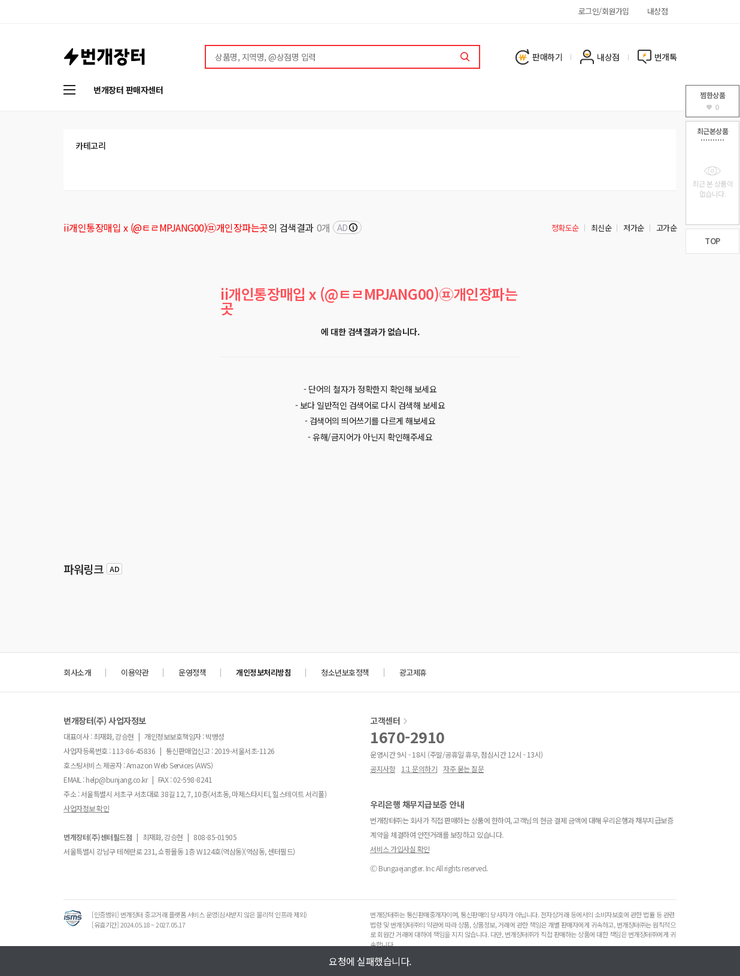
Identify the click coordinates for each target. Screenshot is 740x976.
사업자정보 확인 (86, 808)
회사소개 (77, 672)
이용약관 (134, 672)
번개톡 (657, 57)
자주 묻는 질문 (463, 769)
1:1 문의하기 (419, 769)
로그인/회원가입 (603, 11)
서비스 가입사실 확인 (400, 849)
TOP (712, 241)
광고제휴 (413, 672)
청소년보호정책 (345, 672)
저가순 (633, 228)
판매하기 (538, 57)
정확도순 (565, 228)
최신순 (601, 228)
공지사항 (382, 769)
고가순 (666, 228)
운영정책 (192, 672)
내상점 (657, 11)
